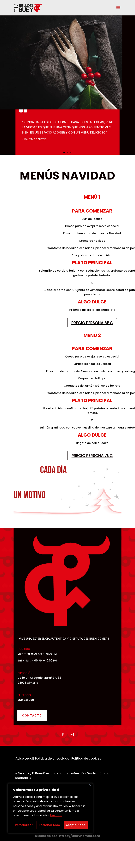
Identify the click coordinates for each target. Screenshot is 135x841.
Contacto (32, 715)
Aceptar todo (75, 825)
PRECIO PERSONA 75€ (92, 455)
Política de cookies (86, 758)
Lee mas (56, 815)
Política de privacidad (51, 758)
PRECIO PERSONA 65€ (92, 322)
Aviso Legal (24, 758)
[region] (50, 808)
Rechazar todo (49, 825)
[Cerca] (90, 785)
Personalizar (24, 825)
